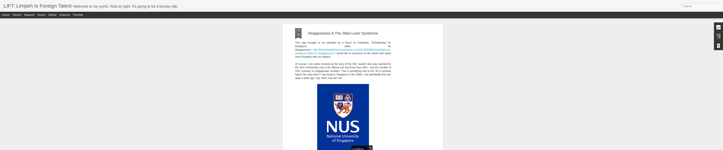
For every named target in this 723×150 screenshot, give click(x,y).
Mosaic (41, 14)
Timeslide (77, 14)
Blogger (372, 148)
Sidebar (52, 14)
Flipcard (17, 14)
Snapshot (64, 14)
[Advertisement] (411, 75)
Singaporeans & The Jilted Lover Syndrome (343, 23)
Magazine (29, 14)
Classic (6, 14)
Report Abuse (383, 148)
